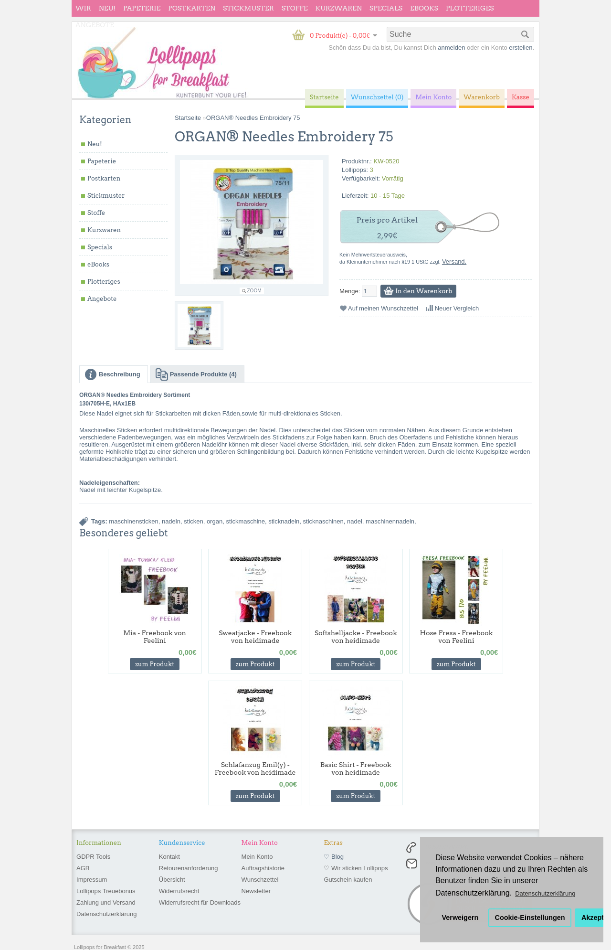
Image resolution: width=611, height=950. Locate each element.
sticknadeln (283, 521)
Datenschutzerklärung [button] (545, 893)
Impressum (91, 879)
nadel (354, 521)
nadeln (171, 521)
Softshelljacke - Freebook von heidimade (356, 636)
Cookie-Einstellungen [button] (530, 917)
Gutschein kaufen (348, 879)
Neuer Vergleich (457, 308)
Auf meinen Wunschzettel (383, 308)
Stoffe (295, 8)
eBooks (424, 8)
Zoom (254, 290)
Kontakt (169, 856)
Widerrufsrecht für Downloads (200, 902)
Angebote (94, 25)
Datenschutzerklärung (106, 914)
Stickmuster (248, 8)
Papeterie (141, 8)
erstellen (520, 47)
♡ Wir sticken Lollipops (356, 868)
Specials (385, 8)
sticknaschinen (323, 521)
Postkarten (191, 8)
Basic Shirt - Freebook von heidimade (355, 768)
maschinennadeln (390, 521)
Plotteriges (470, 8)
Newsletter (256, 891)
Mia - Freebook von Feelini (154, 636)
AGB (82, 868)
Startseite (188, 117)
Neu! (107, 8)
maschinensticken (133, 521)
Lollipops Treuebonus (106, 891)
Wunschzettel (260, 879)
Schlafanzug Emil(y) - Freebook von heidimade (255, 768)
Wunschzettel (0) (377, 97)
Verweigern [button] (460, 917)
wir (83, 8)
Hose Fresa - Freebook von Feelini (456, 636)
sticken (193, 521)
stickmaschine (245, 521)
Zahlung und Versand (106, 902)
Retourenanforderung (188, 868)
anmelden (451, 47)
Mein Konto (257, 856)
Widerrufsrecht (179, 891)
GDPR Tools (93, 856)
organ (214, 521)
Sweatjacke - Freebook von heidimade (255, 636)
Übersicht (172, 879)
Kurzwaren (339, 8)
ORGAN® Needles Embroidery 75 (253, 117)
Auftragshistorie (263, 868)
